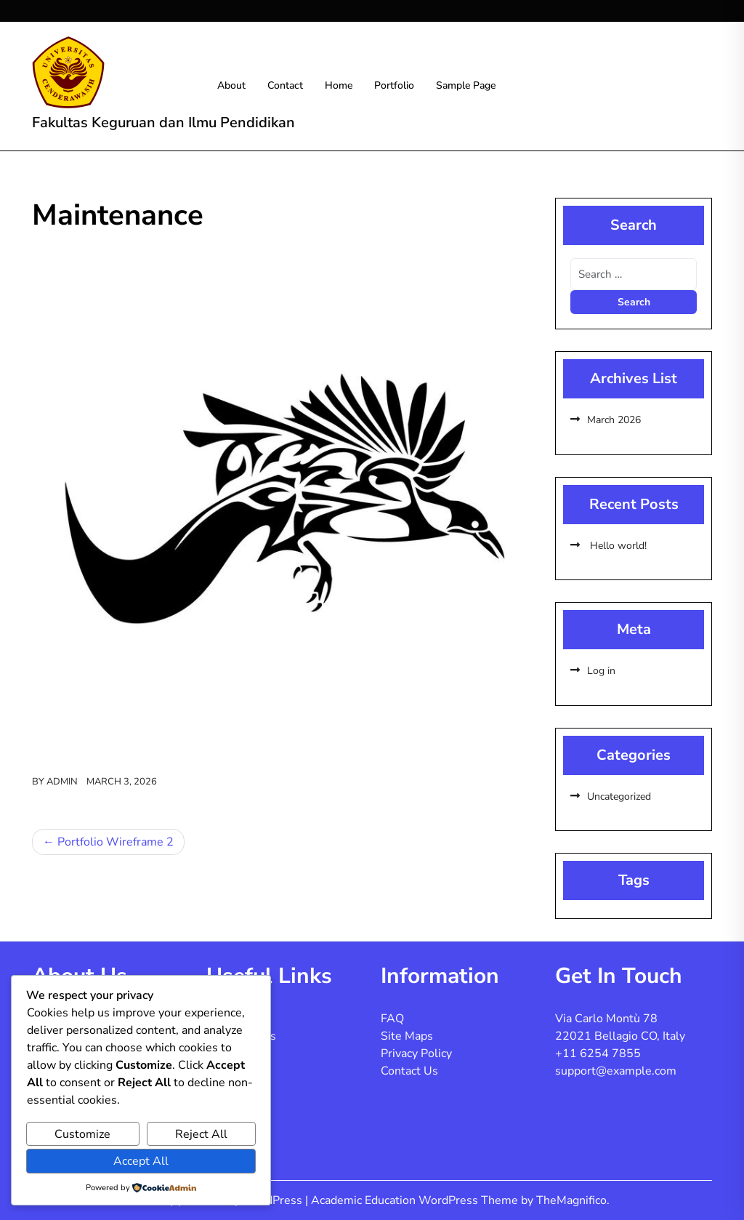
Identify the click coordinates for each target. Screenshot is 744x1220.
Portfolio (394, 85)
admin (62, 781)
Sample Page (466, 85)
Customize (82, 1134)
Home (338, 85)
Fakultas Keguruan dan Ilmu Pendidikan (163, 122)
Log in (601, 671)
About (231, 85)
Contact (285, 85)
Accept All (141, 1161)
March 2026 (614, 420)
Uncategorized (619, 796)
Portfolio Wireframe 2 (115, 842)
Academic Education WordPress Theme (416, 1200)
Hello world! (617, 546)
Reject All (201, 1134)
